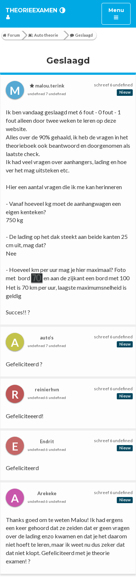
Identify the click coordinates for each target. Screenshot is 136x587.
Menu (119, 13)
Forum (11, 35)
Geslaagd (81, 35)
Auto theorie (43, 35)
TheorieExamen (31, 10)
